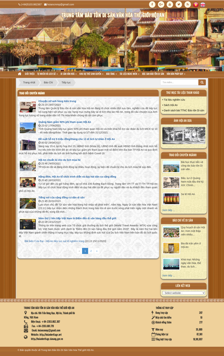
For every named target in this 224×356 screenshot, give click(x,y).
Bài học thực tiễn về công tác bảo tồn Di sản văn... (192, 166)
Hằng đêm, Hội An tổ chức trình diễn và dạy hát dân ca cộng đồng (77, 176)
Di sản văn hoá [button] (69, 75)
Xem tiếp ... (168, 210)
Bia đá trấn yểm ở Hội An (191, 245)
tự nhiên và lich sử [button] (47, 75)
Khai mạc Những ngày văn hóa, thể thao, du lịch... (191, 263)
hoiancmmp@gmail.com (60, 4)
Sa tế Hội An (188, 194)
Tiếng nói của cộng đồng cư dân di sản (61, 197)
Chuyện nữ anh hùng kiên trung (57, 101)
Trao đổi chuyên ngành (183, 155)
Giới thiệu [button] (30, 74)
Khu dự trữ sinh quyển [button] (91, 75)
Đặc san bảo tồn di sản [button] (153, 74)
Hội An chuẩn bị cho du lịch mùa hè (59, 159)
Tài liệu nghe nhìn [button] (129, 75)
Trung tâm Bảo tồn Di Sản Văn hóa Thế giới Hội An (67, 350)
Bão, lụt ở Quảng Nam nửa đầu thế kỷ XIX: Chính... (192, 182)
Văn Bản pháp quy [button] (176, 75)
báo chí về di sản (183, 220)
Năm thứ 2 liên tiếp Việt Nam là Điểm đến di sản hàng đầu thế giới (77, 218)
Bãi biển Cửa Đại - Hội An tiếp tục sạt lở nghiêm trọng (54, 241)
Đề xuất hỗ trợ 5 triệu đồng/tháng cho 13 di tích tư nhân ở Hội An (76, 139)
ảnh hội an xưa (183, 120)
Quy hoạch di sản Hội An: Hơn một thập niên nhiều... (193, 231)
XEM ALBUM (184, 136)
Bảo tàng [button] (111, 75)
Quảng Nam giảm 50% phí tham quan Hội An (64, 122)
